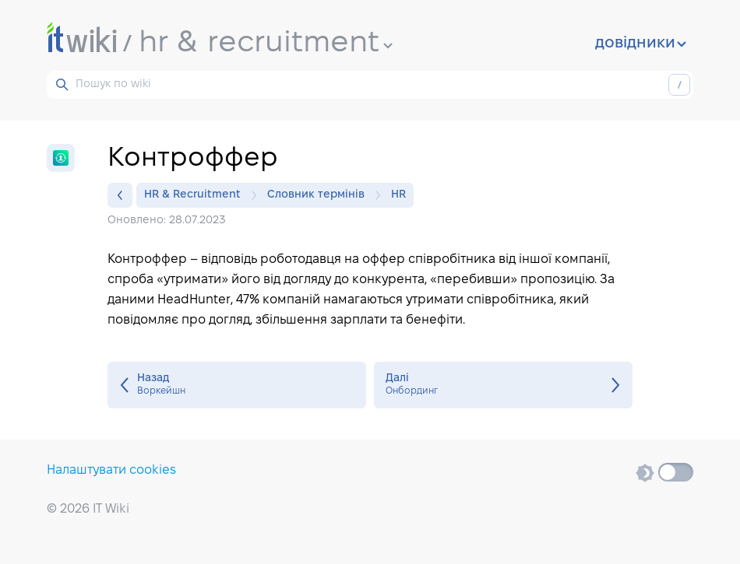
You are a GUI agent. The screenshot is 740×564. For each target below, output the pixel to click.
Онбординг (503, 385)
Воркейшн (236, 385)
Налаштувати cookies (111, 470)
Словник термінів (319, 195)
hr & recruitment (266, 44)
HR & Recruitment (196, 195)
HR (398, 195)
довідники (640, 44)
